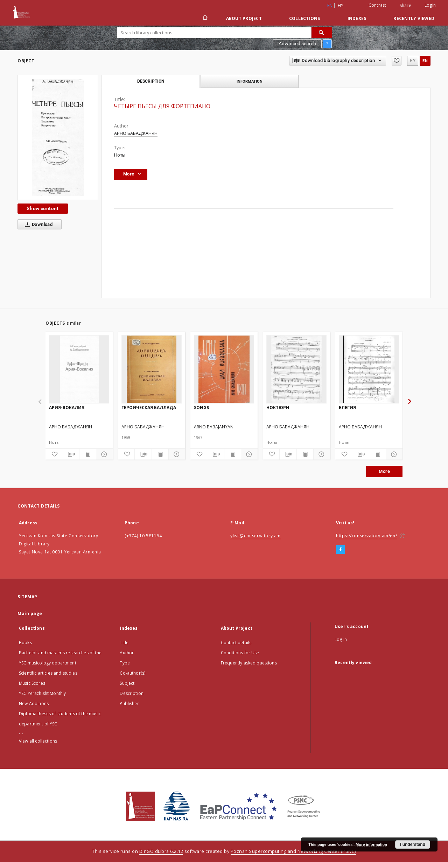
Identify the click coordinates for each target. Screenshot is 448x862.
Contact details (236, 643)
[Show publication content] (87, 454)
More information (371, 844)
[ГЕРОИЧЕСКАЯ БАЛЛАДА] (151, 369)
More (384, 471)
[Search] (322, 32)
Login (430, 5)
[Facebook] (340, 549)
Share (405, 5)
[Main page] (204, 18)
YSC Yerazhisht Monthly (42, 693)
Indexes (357, 18)
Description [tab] (150, 81)
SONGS (201, 408)
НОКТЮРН (277, 408)
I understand (412, 844)
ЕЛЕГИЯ (347, 408)
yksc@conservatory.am (255, 536)
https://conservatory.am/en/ (366, 536)
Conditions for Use (240, 653)
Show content (43, 208)
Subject (127, 683)
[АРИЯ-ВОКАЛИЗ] (79, 369)
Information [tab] (249, 81)
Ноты (119, 155)
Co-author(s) (132, 673)
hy (341, 5)
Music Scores (32, 683)
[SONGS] (224, 369)
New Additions (34, 703)
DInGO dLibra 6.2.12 (161, 851)
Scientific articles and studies (48, 673)
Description (132, 693)
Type (125, 663)
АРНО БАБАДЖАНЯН (136, 133)
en (425, 60)
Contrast (377, 5)
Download (37, 224)
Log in (341, 639)
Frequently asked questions (249, 663)
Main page (30, 613)
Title (124, 643)
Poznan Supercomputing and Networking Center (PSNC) (293, 851)
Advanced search (297, 43)
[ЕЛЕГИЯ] (369, 369)
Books (25, 643)
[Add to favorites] (396, 60)
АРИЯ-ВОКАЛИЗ (66, 408)
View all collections (38, 741)
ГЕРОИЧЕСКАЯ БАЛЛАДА (148, 408)
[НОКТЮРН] (296, 369)
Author (127, 653)
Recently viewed (413, 18)
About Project (244, 18)
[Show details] (103, 454)
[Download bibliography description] (70, 454)
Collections (304, 18)
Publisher (129, 703)
